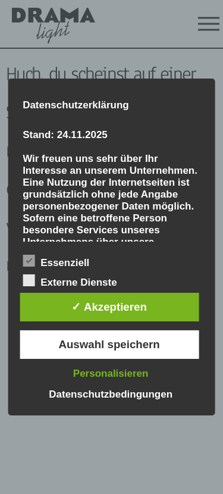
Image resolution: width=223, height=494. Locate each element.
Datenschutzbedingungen (110, 394)
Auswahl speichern (108, 344)
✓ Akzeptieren (108, 307)
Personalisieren (111, 373)
